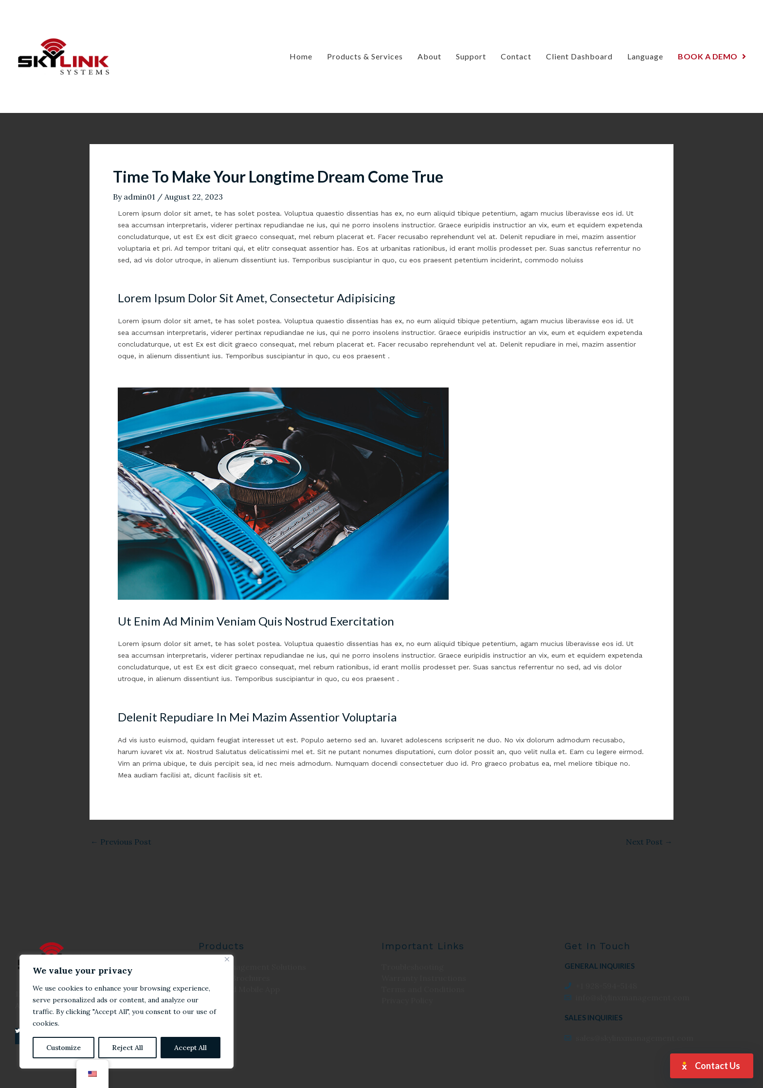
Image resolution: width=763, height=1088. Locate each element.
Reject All (127, 1047)
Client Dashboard (579, 56)
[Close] (227, 959)
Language (645, 56)
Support (471, 56)
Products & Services (365, 56)
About (429, 56)
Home (301, 56)
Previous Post (121, 842)
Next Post (649, 842)
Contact (516, 56)
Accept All (190, 1047)
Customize (63, 1047)
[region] (126, 1012)
